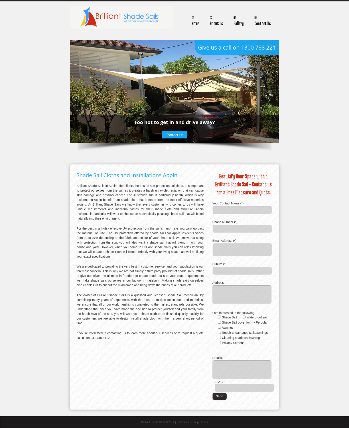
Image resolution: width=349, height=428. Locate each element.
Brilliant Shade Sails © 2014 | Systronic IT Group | (171, 422)
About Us (216, 20)
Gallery (238, 20)
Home (195, 20)
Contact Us (262, 20)
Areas (204, 422)
